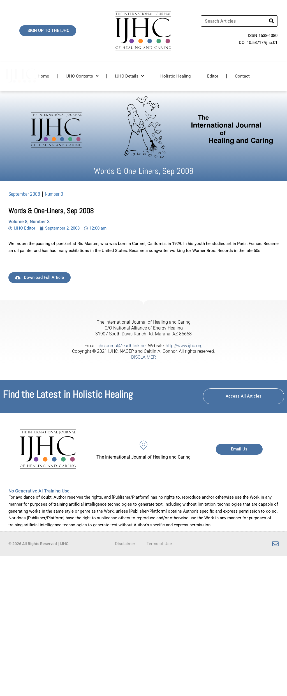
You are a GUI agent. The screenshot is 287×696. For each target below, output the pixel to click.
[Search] (271, 21)
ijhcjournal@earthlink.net (122, 345)
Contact (242, 76)
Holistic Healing (175, 76)
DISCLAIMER (143, 357)
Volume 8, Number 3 (29, 221)
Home (43, 76)
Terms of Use (159, 543)
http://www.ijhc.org (184, 345)
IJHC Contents (82, 76)
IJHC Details (129, 76)
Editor (212, 76)
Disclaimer (125, 543)
